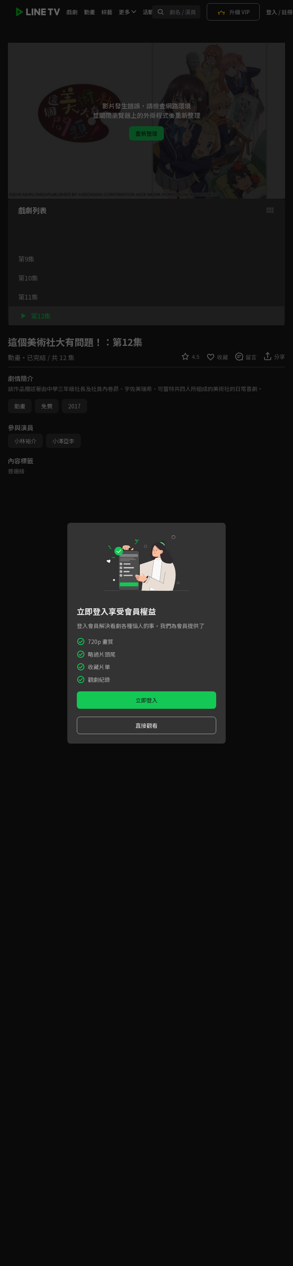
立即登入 (146, 700)
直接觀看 (146, 725)
